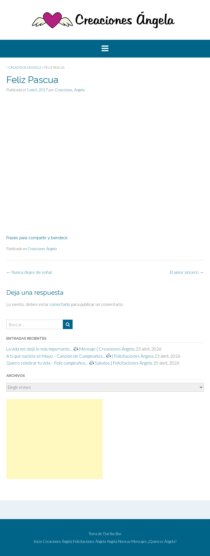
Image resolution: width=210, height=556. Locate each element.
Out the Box (112, 533)
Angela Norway (119, 541)
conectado (60, 304)
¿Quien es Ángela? (162, 541)
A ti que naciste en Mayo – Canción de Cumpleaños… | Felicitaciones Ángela (79, 356)
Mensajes (139, 541)
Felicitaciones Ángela (89, 541)
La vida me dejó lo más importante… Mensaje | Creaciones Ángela (70, 348)
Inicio (38, 541)
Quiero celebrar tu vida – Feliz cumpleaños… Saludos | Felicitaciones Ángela (79, 362)
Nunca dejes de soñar (29, 272)
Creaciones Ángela (42, 248)
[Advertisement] (54, 439)
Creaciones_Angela (70, 89)
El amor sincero (187, 272)
